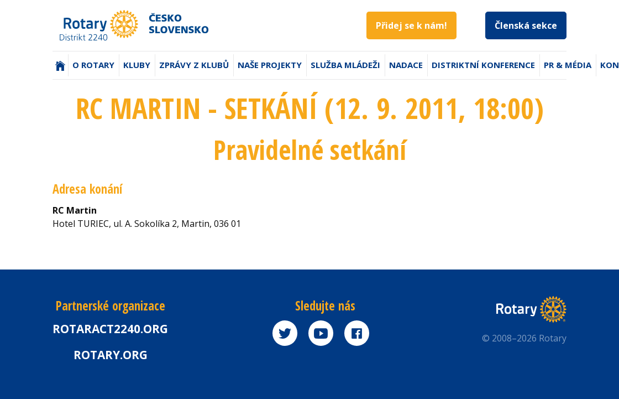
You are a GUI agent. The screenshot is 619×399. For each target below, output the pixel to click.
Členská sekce (526, 25)
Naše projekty (270, 64)
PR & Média (567, 64)
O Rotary (93, 64)
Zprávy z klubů (194, 64)
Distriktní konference (483, 64)
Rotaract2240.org (110, 328)
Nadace (406, 64)
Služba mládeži (345, 64)
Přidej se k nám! (411, 25)
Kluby (136, 64)
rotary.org (111, 354)
